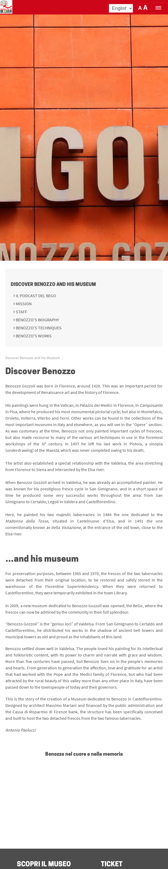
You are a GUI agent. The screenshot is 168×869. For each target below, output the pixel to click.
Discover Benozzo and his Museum (53, 284)
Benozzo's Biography (37, 319)
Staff (21, 311)
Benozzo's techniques (38, 327)
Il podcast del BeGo (35, 295)
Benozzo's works (33, 335)
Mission (23, 303)
